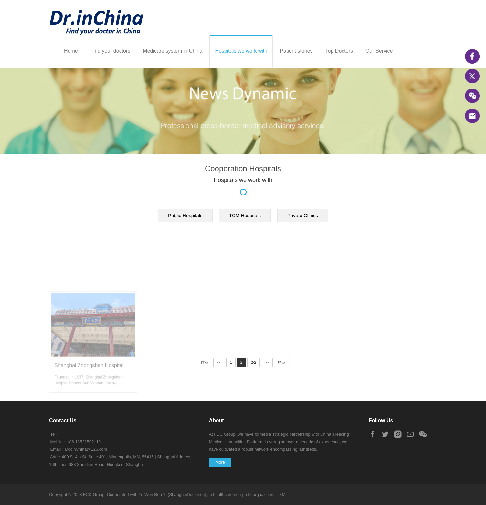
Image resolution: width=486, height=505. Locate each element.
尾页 (281, 362)
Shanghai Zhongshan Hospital (88, 404)
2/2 (253, 362)
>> (267, 362)
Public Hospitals (185, 215)
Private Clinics (302, 215)
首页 (204, 362)
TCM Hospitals (245, 215)
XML (283, 494)
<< (219, 362)
